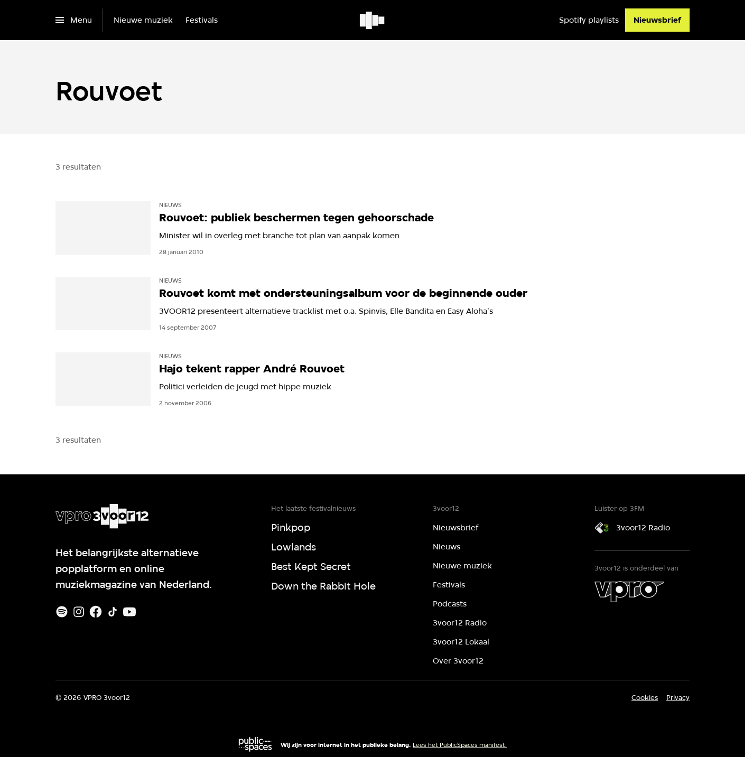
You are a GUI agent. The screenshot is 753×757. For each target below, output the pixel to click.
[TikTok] (112, 611)
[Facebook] (95, 611)
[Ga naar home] (373, 20)
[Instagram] (78, 611)
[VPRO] (629, 591)
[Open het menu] (73, 20)
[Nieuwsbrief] (657, 20)
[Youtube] (129, 611)
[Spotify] (61, 611)
